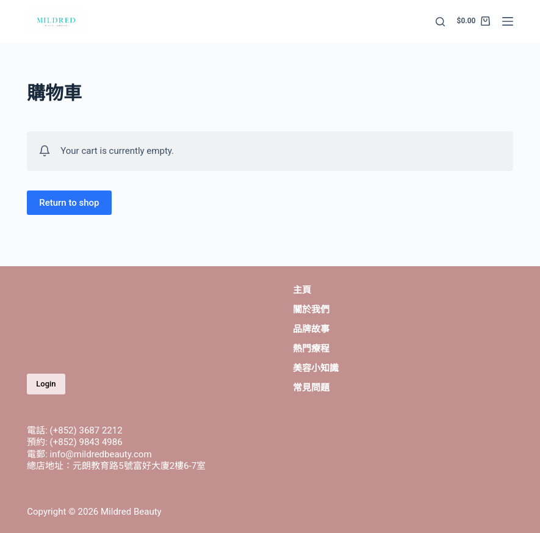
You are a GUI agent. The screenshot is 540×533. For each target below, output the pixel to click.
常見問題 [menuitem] (311, 387)
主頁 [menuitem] (302, 290)
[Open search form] (440, 21)
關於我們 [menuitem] (311, 309)
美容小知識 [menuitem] (316, 368)
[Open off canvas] (507, 21)
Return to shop (69, 202)
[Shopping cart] (473, 21)
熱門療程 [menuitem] (311, 348)
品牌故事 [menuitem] (311, 329)
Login (46, 383)
